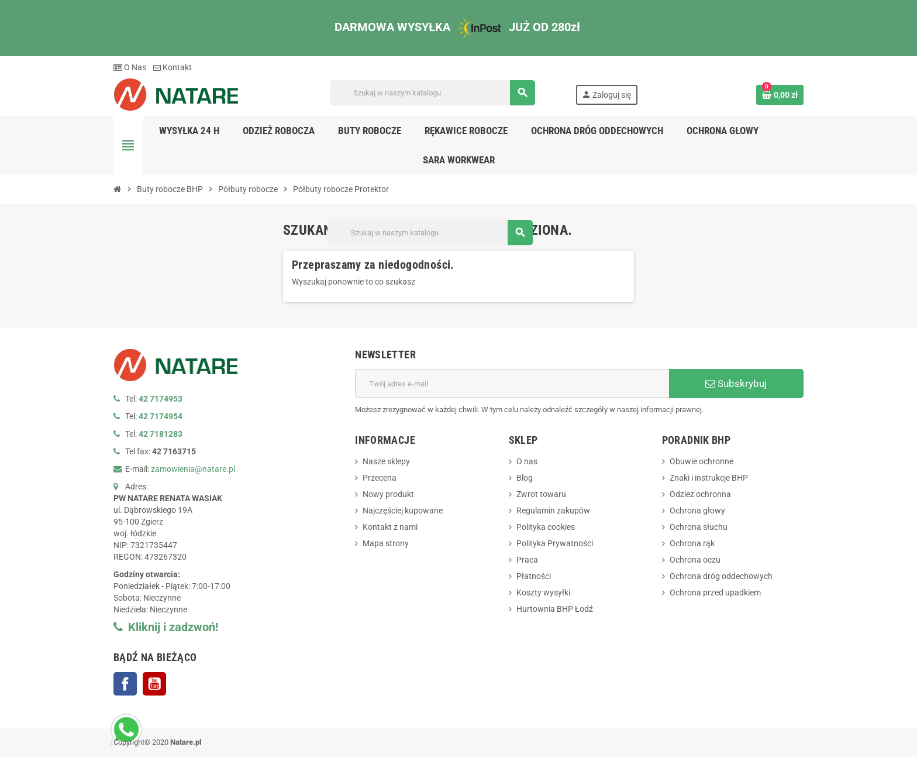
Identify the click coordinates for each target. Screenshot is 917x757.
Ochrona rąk (692, 543)
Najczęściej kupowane (403, 510)
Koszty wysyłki (543, 592)
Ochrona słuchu (699, 527)
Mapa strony (386, 543)
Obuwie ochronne (701, 461)
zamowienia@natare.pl (193, 469)
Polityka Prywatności (554, 543)
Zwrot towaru (541, 494)
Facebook (125, 684)
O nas (526, 461)
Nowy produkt (388, 494)
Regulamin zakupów (553, 510)
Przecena (380, 477)
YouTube (154, 684)
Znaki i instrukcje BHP (709, 477)
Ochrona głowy (697, 510)
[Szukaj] (432, 92)
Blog (524, 477)
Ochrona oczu (695, 559)
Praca (527, 559)
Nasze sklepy (386, 461)
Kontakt (172, 67)
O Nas (129, 67)
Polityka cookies (545, 527)
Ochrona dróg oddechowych (721, 576)
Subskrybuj (736, 383)
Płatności (533, 576)
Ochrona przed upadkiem (715, 592)
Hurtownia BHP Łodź (554, 609)
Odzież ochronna (700, 494)
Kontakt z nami (390, 527)
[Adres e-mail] (512, 383)
